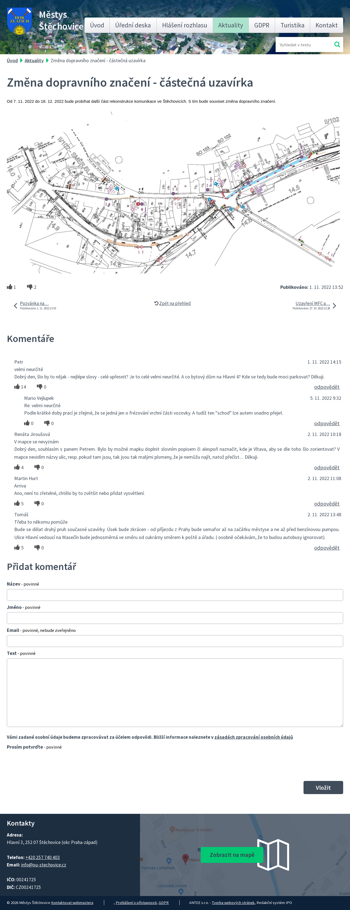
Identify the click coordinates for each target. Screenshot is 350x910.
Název (23, 584)
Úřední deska (133, 25)
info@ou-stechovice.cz (43, 865)
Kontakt (327, 25)
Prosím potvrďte (34, 747)
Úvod (97, 25)
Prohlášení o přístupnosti (136, 902)
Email (41, 630)
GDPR (261, 25)
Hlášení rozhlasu (184, 25)
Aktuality (230, 25)
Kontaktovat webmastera (72, 902)
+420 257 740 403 (42, 857)
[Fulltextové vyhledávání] (297, 44)
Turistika (293, 25)
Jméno (23, 607)
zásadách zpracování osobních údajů (253, 737)
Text (21, 653)
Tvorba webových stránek (233, 902)
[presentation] (48, 765)
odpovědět (327, 387)
